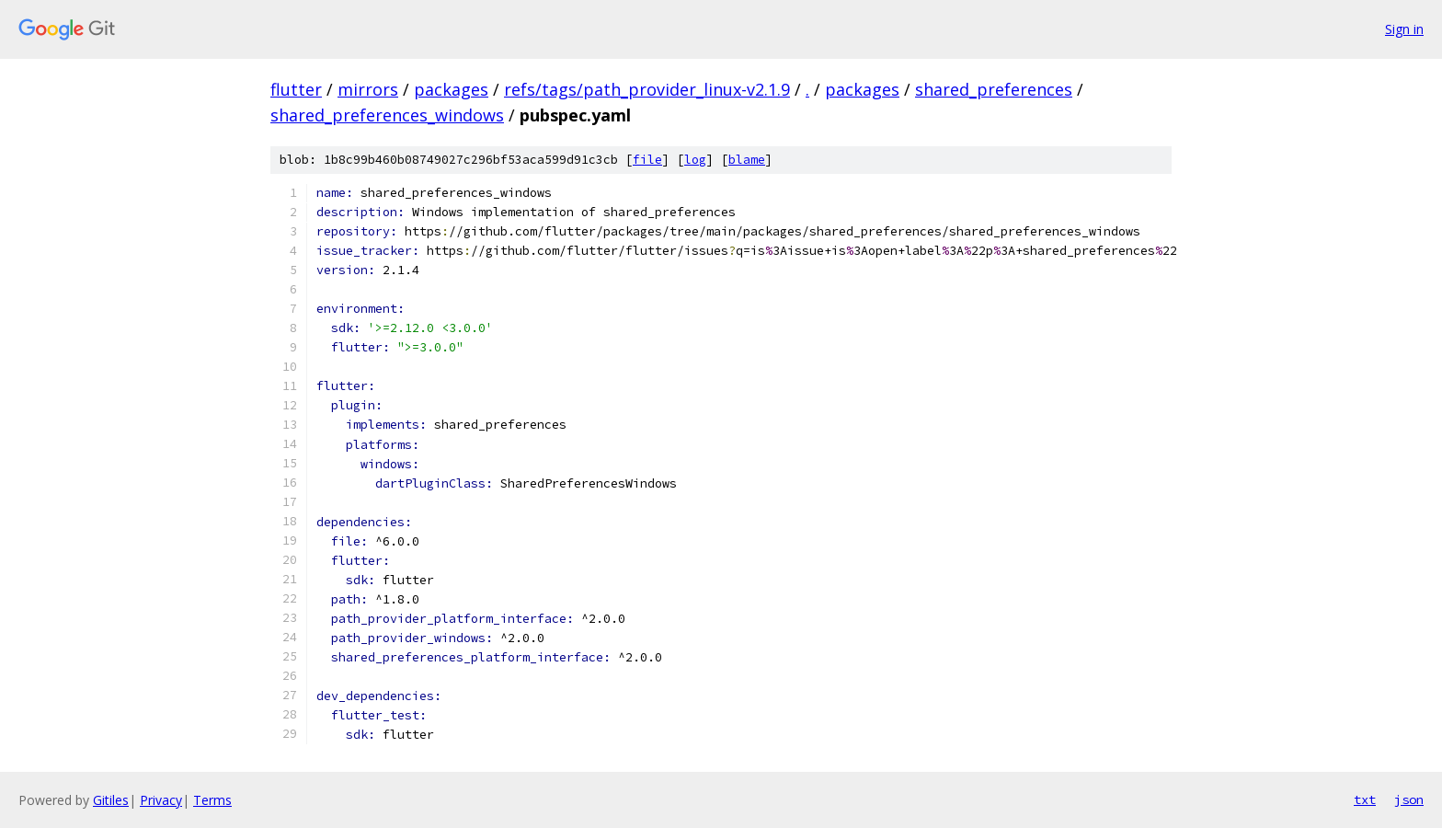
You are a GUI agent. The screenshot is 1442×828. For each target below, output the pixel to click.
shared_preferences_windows (387, 115)
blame (746, 159)
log (695, 159)
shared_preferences (993, 89)
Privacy (161, 800)
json (1409, 799)
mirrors (368, 89)
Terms (212, 800)
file (647, 159)
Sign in (1404, 29)
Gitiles (111, 800)
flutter (296, 89)
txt (1365, 799)
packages (451, 89)
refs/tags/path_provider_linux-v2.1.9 (647, 89)
